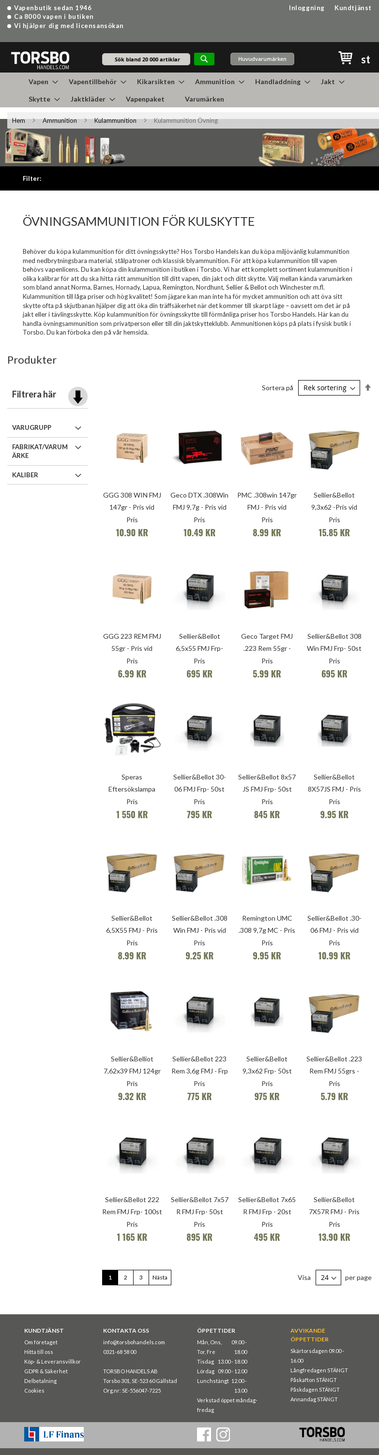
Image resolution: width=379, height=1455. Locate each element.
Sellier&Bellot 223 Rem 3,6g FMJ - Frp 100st (199, 1071)
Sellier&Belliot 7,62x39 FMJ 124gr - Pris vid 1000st (132, 1071)
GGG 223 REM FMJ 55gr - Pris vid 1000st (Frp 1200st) (132, 648)
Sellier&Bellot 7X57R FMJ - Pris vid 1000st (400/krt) (334, 1211)
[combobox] (146, 59)
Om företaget (41, 1342)
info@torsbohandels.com (134, 1342)
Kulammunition (115, 120)
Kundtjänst (353, 8)
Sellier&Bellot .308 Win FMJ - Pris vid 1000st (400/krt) (199, 930)
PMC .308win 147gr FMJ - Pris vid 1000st (267, 507)
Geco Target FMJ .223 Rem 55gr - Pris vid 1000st (267, 648)
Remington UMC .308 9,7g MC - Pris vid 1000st (267, 930)
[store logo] (40, 60)
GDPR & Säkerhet (46, 1371)
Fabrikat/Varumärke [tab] (40, 451)
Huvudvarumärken (262, 58)
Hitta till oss (38, 1352)
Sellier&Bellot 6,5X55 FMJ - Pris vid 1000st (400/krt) (132, 930)
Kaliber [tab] (25, 475)
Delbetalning (40, 1381)
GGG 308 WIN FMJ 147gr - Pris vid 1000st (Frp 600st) (132, 507)
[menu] (190, 90)
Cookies (34, 1390)
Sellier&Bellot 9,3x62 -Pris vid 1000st (334, 507)
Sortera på (277, 387)
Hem (18, 120)
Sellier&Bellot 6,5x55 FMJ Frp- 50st (199, 648)
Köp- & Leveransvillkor (52, 1361)
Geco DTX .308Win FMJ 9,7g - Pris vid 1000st (199, 507)
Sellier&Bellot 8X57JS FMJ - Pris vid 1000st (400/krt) (334, 789)
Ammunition (60, 120)
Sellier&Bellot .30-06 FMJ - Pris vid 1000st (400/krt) (334, 930)
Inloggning (307, 8)
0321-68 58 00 (119, 1352)
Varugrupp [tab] (31, 427)
